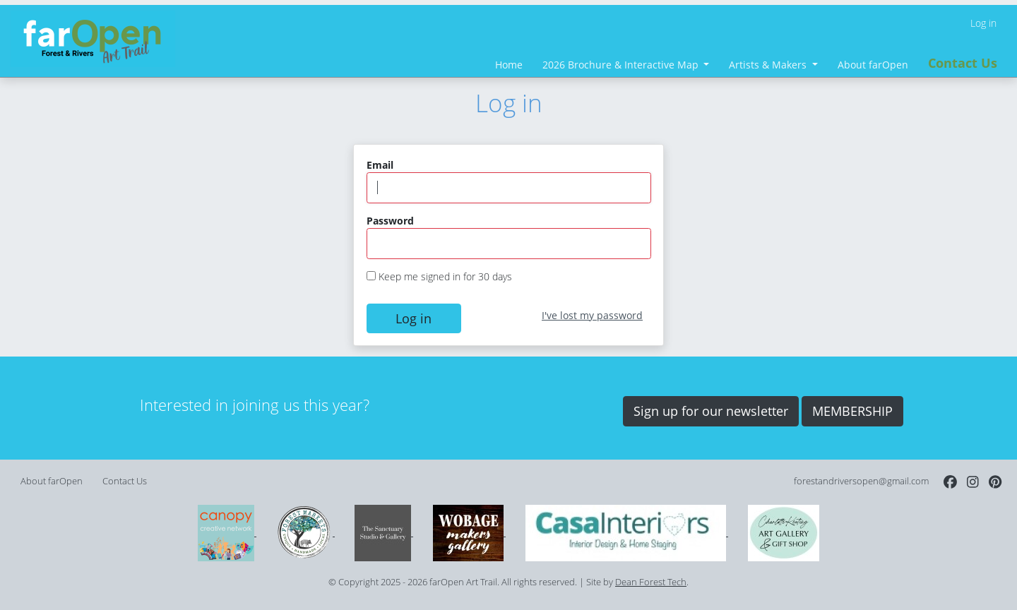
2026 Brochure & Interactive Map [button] (621, 64)
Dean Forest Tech (650, 582)
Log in (983, 23)
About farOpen (873, 64)
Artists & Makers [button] (769, 64)
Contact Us (962, 62)
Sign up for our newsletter (711, 410)
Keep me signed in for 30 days (445, 276)
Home (509, 64)
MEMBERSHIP (852, 410)
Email (380, 165)
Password (390, 220)
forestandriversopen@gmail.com (861, 481)
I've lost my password (592, 315)
